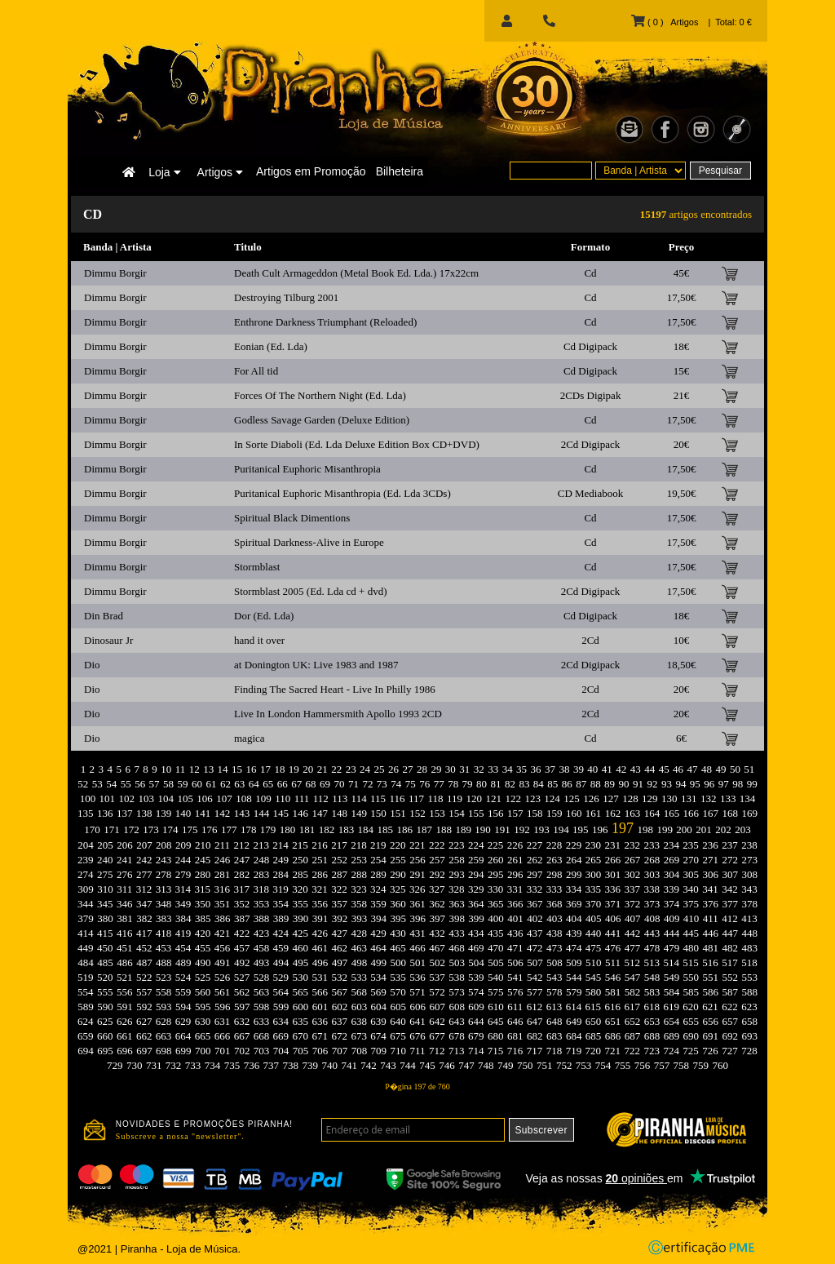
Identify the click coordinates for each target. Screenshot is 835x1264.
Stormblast (257, 567)
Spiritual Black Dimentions (292, 518)
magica (249, 738)
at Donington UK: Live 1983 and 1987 (316, 665)
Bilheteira (399, 171)
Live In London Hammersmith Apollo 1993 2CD (338, 713)
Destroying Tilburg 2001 (286, 297)
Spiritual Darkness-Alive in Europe (309, 542)
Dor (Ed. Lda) (264, 616)
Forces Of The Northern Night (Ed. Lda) (320, 395)
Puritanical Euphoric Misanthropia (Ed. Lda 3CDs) (342, 493)
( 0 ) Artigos (664, 22)
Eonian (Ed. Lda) (270, 346)
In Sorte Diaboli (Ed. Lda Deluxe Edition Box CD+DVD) (356, 444)
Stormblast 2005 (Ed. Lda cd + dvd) (310, 591)
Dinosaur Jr (108, 640)
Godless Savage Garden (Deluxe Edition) (321, 420)
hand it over (259, 640)
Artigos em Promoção (311, 171)
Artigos (220, 172)
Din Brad (103, 616)
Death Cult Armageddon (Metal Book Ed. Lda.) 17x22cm (356, 273)
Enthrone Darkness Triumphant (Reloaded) (325, 322)
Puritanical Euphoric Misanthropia (307, 469)
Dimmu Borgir (115, 273)
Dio (92, 665)
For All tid (256, 371)
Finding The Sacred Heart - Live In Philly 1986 (334, 689)
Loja (164, 172)
